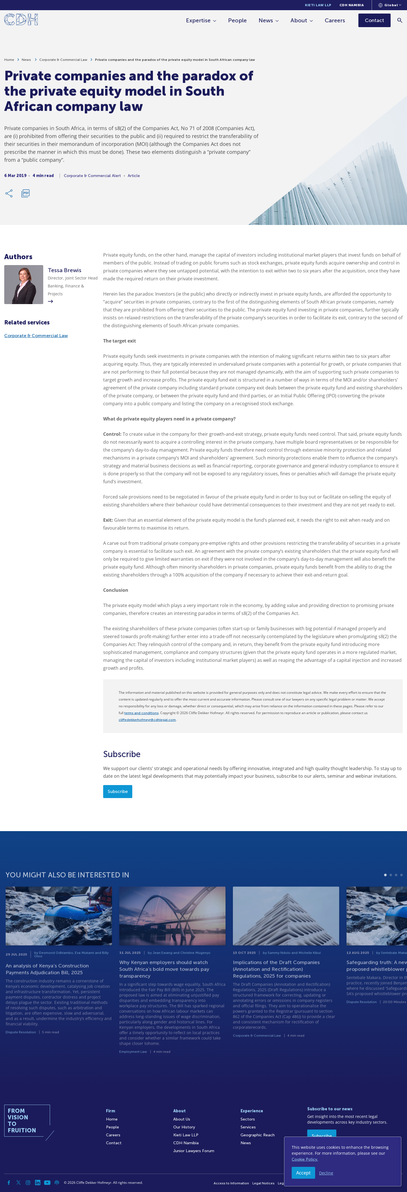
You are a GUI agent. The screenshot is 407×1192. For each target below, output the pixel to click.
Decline (326, 1173)
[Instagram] (28, 1182)
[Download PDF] (25, 195)
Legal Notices (263, 1183)
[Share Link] (9, 195)
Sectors (248, 1119)
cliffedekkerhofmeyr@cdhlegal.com (147, 720)
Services (248, 1127)
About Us (181, 1119)
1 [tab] (385, 888)
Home (9, 62)
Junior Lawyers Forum (193, 1150)
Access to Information (231, 1183)
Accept (303, 1173)
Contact (114, 1143)
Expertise (198, 20)
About (299, 20)
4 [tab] (401, 888)
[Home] (21, 20)
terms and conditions (141, 713)
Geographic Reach (258, 1135)
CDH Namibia (351, 5)
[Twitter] (18, 1182)
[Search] (400, 20)
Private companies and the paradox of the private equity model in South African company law (175, 62)
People (237, 20)
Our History (184, 1127)
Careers (335, 20)
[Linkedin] (37, 1182)
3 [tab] (396, 888)
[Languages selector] (389, 5)
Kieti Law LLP (318, 5)
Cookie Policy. (305, 1159)
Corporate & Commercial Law (63, 62)
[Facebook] (8, 1182)
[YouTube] (47, 1182)
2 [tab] (390, 888)
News (266, 20)
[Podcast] (56, 1182)
